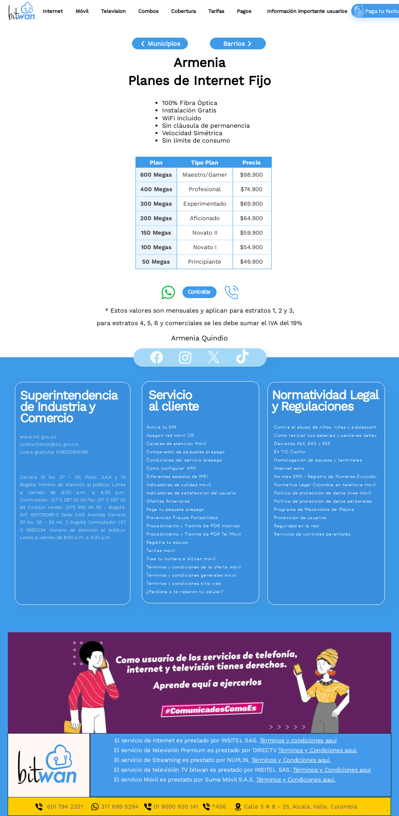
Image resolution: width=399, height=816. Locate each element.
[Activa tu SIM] (202, 427)
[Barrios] (238, 43)
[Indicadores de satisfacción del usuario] (202, 493)
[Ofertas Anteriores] (202, 501)
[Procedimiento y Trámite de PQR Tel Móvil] (202, 534)
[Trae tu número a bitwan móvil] (202, 558)
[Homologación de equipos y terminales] (329, 460)
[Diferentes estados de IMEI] (202, 476)
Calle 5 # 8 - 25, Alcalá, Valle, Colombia (300, 806)
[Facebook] (156, 357)
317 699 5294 (120, 806)
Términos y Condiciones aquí (332, 769)
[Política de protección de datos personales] (329, 501)
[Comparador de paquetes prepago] (202, 452)
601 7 (54, 806)
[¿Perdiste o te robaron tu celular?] (202, 591)
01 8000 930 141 (182, 806)
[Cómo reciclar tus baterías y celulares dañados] (329, 435)
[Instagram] (185, 357)
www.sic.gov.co (38, 437)
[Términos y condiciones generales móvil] (202, 575)
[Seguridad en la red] (329, 526)
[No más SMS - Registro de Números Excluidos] (329, 476)
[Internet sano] (329, 468)
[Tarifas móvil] (202, 550)
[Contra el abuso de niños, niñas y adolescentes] (329, 427)
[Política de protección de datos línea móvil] (329, 493)
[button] (216, 11)
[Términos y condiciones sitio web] (202, 583)
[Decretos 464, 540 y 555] (329, 443)
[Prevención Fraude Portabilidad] (202, 517)
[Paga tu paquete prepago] (202, 509)
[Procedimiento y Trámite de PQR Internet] (202, 526)
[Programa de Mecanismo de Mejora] (329, 509)
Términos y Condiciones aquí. (317, 750)
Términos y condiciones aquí (298, 740)
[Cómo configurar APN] (202, 468)
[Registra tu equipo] (202, 542)
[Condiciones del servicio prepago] (202, 460)
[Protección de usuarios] (329, 517)
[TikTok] (242, 357)
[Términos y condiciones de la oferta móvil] (202, 567)
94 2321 (72, 806)
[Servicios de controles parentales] (329, 534)
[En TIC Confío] (329, 452)
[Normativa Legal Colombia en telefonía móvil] (329, 484)
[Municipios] (160, 43)
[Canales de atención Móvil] (202, 443)
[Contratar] (199, 292)
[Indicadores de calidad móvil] (202, 484)
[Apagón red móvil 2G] (202, 435)
